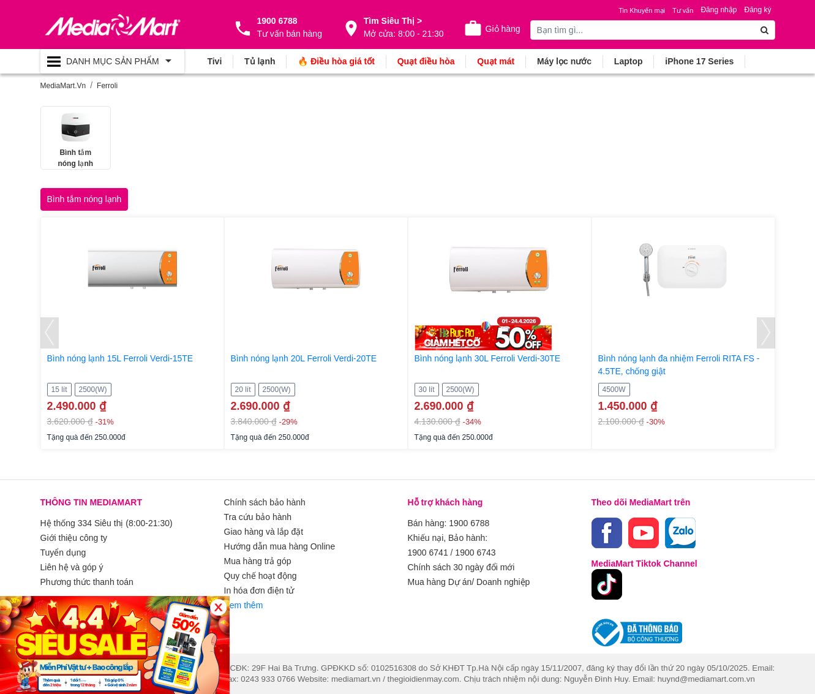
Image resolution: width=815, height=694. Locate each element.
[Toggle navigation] (112, 61)
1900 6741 (428, 552)
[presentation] (49, 333)
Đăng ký (757, 10)
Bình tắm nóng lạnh (84, 199)
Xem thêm (243, 605)
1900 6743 (475, 552)
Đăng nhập (718, 10)
